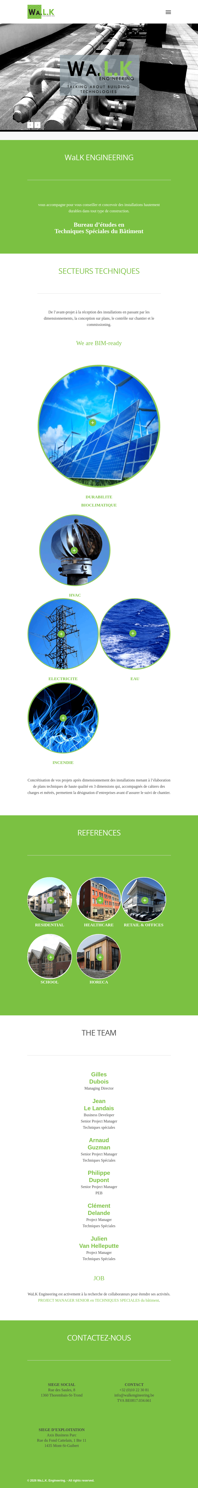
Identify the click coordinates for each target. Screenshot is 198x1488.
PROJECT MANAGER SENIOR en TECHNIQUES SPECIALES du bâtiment (98, 1300)
